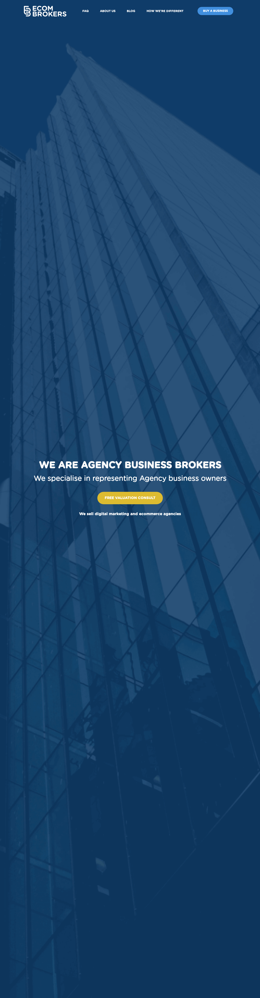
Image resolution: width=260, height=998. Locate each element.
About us (107, 11)
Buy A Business (215, 11)
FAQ (85, 11)
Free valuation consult (130, 498)
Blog (131, 11)
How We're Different (165, 11)
